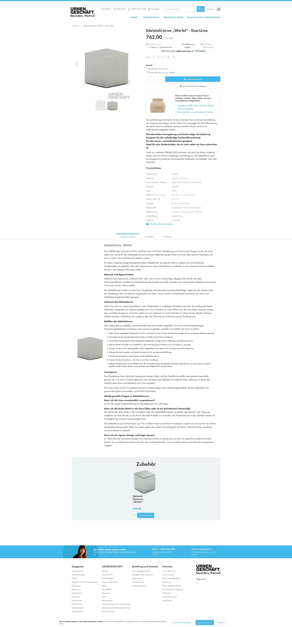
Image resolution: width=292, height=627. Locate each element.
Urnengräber (167, 600)
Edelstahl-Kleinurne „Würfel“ (138, 499)
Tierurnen (76, 596)
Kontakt (105, 571)
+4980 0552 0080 (138, 8)
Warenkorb (211, 9)
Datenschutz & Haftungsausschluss (116, 607)
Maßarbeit (166, 593)
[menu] (176, 17)
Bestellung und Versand (144, 566)
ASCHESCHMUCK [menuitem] (151, 17)
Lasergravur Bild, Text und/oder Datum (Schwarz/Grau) (196, 107)
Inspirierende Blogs (110, 582)
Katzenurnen (77, 604)
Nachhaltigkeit (108, 578)
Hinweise (167, 566)
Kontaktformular (119, 8)
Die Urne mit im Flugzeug (172, 589)
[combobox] (184, 9)
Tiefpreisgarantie (139, 585)
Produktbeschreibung (127, 237)
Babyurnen (76, 589)
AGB (104, 596)
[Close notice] (289, 622)
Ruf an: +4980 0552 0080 (164, 549)
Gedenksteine (77, 611)
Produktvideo (167, 237)
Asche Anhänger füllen (171, 578)
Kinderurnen (77, 593)
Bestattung (166, 582)
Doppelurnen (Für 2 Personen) (84, 582)
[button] (77, 64)
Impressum (106, 593)
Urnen (153, 47)
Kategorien (78, 566)
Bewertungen (107, 600)
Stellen (104, 585)
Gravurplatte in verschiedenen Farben (195, 111)
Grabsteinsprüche (169, 596)
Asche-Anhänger (78, 574)
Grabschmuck (77, 607)
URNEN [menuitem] (133, 17)
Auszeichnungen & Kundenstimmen (116, 604)
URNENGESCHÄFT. (112, 566)
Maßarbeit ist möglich (189, 45)
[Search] (201, 9)
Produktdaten (149, 237)
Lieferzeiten (137, 578)
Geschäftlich (106, 8)
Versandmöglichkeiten (141, 571)
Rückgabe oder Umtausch (142, 574)
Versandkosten (138, 582)
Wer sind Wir (107, 574)
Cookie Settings (108, 611)
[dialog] (146, 622)
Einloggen (155, 8)
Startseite (75, 26)
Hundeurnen (77, 600)
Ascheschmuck (166, 47)
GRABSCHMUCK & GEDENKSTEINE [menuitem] (203, 17)
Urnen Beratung (168, 571)
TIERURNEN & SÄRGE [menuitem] (173, 17)
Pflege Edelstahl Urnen (171, 585)
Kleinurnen (76, 585)
